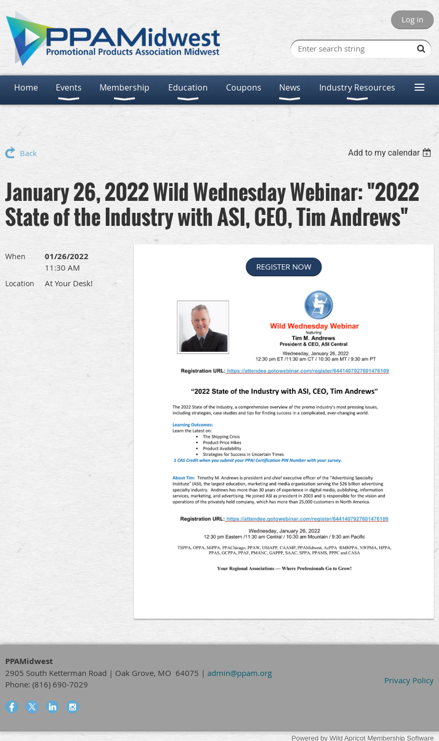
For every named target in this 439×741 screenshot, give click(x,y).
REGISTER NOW (283, 266)
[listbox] (391, 152)
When (15, 256)
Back (28, 153)
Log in (412, 19)
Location (19, 283)
